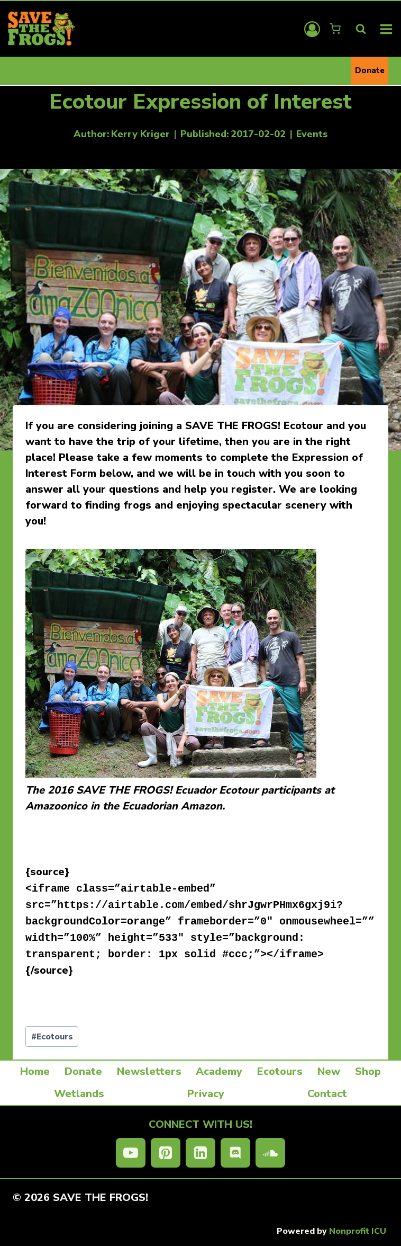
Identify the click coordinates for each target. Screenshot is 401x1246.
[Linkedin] (200, 1153)
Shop (368, 1071)
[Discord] (235, 1153)
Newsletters (149, 1071)
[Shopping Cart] (336, 29)
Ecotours (52, 1037)
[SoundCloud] (270, 1153)
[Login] (312, 29)
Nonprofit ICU (357, 1231)
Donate (370, 70)
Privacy (205, 1094)
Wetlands (79, 1094)
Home (35, 1071)
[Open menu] (386, 29)
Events (311, 134)
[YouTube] (130, 1153)
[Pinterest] (165, 1153)
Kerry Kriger (140, 134)
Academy (219, 1071)
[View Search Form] (360, 29)
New (328, 1071)
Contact (327, 1094)
